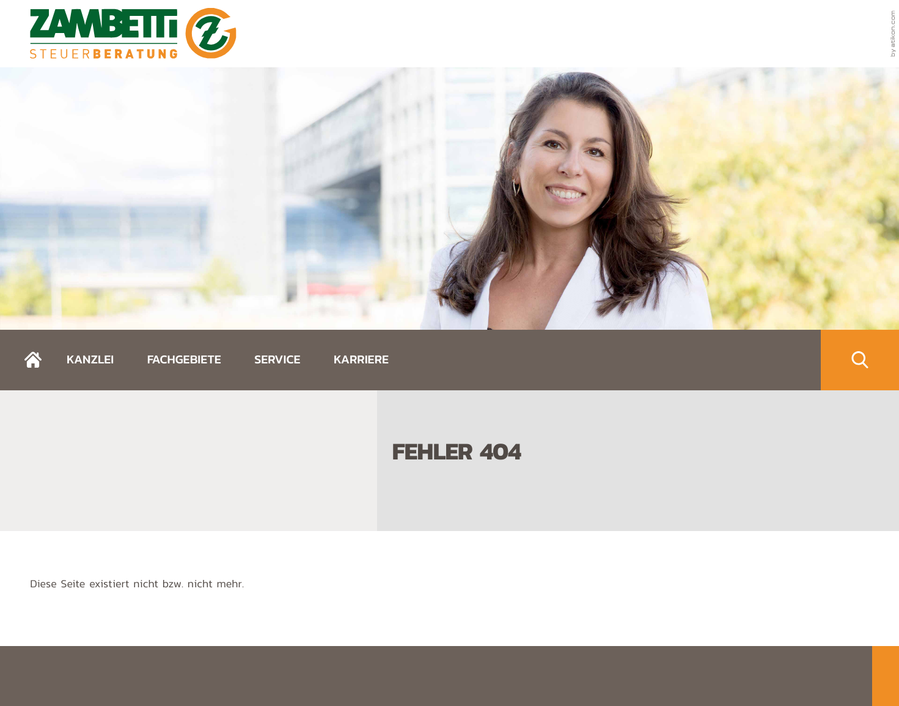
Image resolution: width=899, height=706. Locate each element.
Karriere (361, 359)
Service (277, 359)
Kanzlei (90, 359)
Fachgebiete (184, 359)
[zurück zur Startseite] (133, 33)
